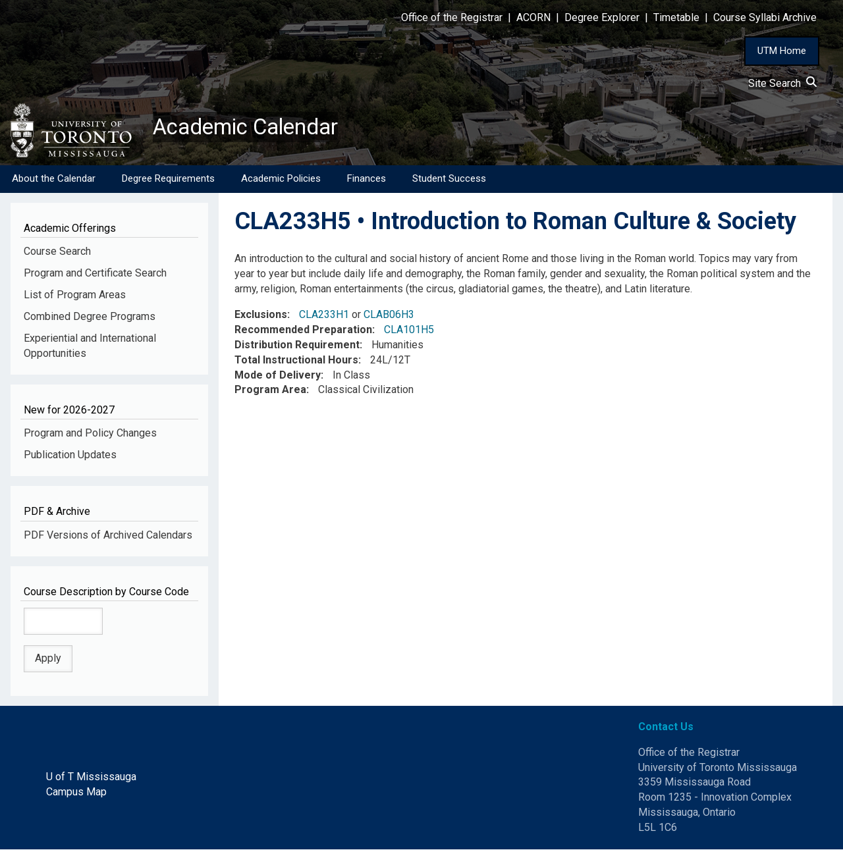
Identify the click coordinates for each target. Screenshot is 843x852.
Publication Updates (70, 457)
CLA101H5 (409, 332)
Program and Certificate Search (95, 275)
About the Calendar (53, 181)
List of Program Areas (75, 297)
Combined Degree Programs (89, 319)
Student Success (449, 181)
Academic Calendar (255, 128)
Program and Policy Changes (90, 435)
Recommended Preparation (303, 332)
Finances (366, 181)
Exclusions (260, 317)
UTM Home (781, 51)
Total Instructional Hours (296, 362)
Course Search (57, 254)
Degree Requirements (168, 181)
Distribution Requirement (297, 347)
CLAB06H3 (389, 317)
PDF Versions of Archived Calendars (108, 537)
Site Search (782, 83)
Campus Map (76, 794)
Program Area (270, 392)
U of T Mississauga (91, 779)
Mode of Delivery (277, 377)
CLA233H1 (324, 317)
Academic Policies (281, 181)
